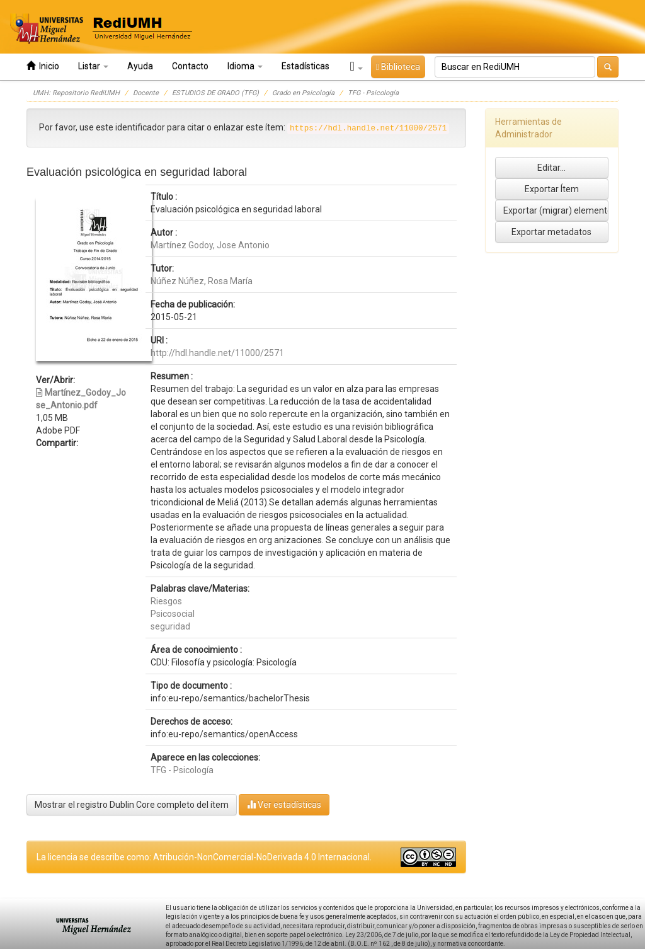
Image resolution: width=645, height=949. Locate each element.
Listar (93, 66)
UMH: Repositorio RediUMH (76, 93)
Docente (146, 93)
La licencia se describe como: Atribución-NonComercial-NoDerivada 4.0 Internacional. (204, 857)
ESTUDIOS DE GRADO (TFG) (215, 93)
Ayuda (140, 66)
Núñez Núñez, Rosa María (202, 281)
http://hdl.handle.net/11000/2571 (217, 353)
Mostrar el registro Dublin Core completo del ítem (132, 805)
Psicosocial (173, 614)
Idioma (245, 66)
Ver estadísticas (284, 804)
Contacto (190, 66)
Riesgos (166, 601)
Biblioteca (398, 67)
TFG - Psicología (373, 93)
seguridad (170, 626)
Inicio (42, 65)
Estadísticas (305, 66)
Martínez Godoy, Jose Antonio (210, 245)
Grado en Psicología (303, 93)
